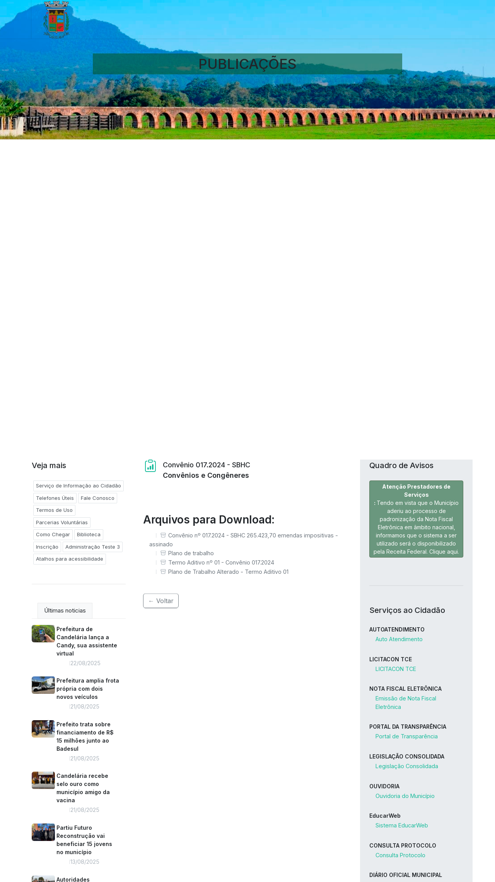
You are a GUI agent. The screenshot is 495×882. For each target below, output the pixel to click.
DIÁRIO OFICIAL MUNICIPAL (405, 875)
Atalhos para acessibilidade (69, 559)
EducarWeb (385, 815)
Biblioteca (89, 534)
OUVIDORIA (384, 786)
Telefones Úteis (55, 498)
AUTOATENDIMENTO (397, 629)
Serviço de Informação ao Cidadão (78, 485)
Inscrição (47, 547)
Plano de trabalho (191, 553)
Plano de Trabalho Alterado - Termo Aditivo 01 (228, 571)
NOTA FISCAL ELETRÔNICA (405, 688)
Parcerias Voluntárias (62, 522)
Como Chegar (53, 534)
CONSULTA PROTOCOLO (402, 845)
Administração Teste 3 (92, 547)
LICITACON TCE (390, 659)
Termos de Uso (54, 510)
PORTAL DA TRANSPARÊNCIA (407, 726)
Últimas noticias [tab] (65, 610)
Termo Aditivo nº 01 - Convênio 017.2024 (221, 562)
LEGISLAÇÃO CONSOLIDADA (406, 756)
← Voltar (161, 595)
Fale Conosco (97, 498)
